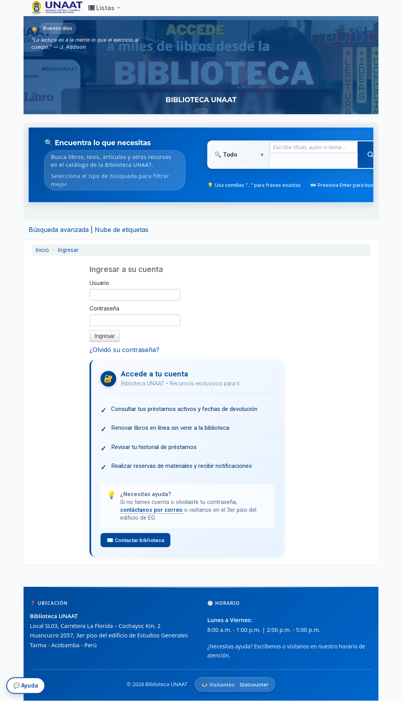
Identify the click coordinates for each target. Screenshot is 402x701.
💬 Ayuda (25, 686)
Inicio (42, 250)
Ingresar (68, 250)
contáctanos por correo (153, 510)
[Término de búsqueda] (314, 147)
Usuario (99, 282)
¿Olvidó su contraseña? (124, 350)
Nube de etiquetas (121, 230)
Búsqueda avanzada (59, 230)
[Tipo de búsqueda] (238, 154)
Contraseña (104, 308)
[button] (104, 8)
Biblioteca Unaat (51, 8)
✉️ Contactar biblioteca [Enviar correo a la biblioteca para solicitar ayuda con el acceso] (135, 540)
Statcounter (254, 684)
